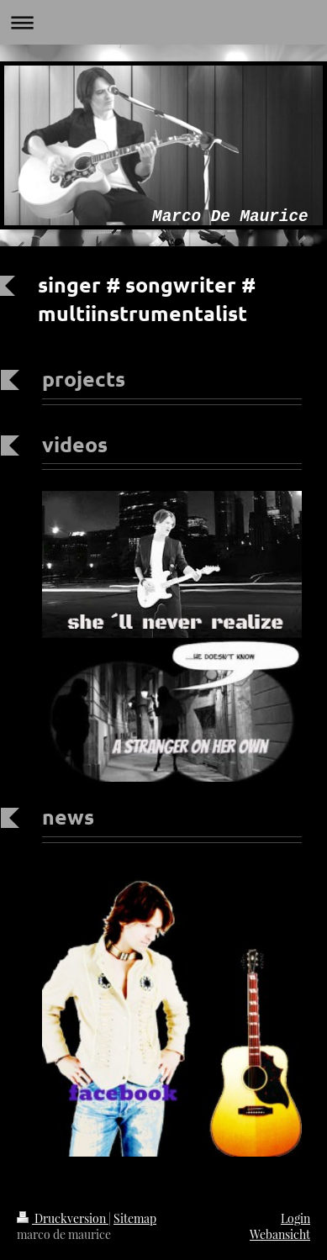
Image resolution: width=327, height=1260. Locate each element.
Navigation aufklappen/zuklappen (163, 22)
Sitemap (134, 1218)
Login (295, 1218)
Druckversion (62, 1218)
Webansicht (280, 1234)
